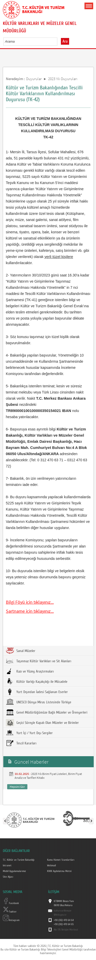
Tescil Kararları (21, 743)
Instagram (11, 920)
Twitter (10, 911)
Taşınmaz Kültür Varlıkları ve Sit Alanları (38, 661)
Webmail (51, 865)
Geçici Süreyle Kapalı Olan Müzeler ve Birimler (42, 722)
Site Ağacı (8, 876)
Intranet (7, 865)
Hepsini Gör (17, 787)
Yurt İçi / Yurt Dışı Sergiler (29, 732)
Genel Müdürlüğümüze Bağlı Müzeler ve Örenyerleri (46, 712)
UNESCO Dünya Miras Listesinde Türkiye (38, 702)
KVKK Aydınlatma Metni (59, 871)
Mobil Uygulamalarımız (14, 871)
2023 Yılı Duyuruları (62, 78)
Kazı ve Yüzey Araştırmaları (30, 671)
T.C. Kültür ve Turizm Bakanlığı (18, 859)
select (58, 41)
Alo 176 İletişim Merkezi (66, 929)
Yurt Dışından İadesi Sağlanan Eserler (37, 691)
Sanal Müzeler (20, 650)
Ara (65, 41)
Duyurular (34, 78)
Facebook (11, 903)
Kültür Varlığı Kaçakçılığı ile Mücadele (36, 681)
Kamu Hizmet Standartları (60, 859)
